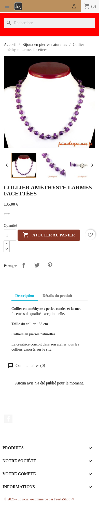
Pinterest (50, 265)
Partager (24, 265)
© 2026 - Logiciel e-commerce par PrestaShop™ (39, 499)
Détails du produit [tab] (57, 296)
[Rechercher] (49, 23)
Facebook (8, 419)
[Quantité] (10, 235)
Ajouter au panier (49, 235)
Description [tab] (24, 296)
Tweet (37, 265)
